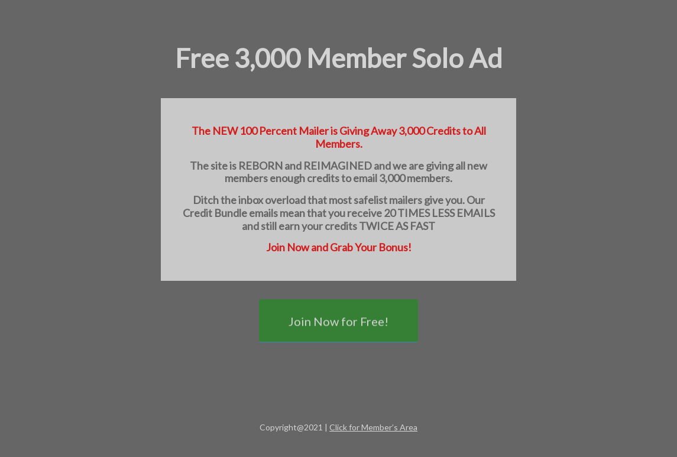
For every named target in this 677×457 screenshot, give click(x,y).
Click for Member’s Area (373, 427)
